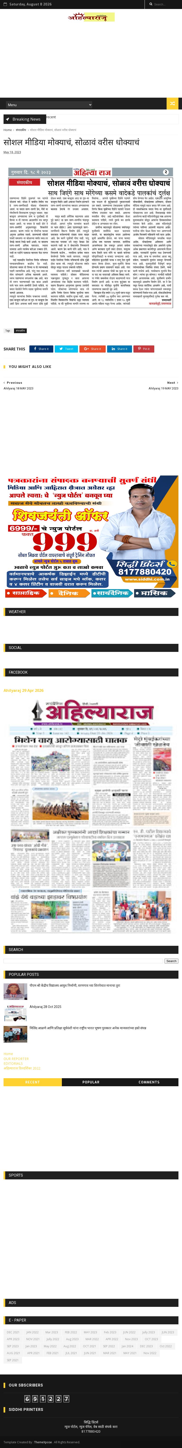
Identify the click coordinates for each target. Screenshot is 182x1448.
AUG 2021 (13, 1353)
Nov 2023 (131, 1339)
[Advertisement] (91, 61)
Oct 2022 (166, 1346)
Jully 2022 (53, 1339)
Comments (149, 1082)
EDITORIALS (13, 1063)
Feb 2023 (110, 1332)
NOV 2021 (33, 1339)
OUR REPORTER (16, 1058)
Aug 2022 (70, 1346)
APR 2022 (112, 1339)
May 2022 (50, 1346)
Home (8, 130)
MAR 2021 (110, 1353)
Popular (91, 1082)
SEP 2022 (109, 1346)
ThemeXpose (43, 1442)
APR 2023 (13, 1339)
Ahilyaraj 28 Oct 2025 (45, 1007)
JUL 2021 (71, 1353)
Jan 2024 (127, 1346)
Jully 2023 (148, 1332)
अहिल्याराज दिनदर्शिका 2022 (22, 1068)
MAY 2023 (90, 1332)
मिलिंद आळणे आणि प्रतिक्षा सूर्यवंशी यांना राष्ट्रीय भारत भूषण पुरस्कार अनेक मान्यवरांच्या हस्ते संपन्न (88, 1028)
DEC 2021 (13, 1332)
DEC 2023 (146, 1346)
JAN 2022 (33, 1332)
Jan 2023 (31, 1346)
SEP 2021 (13, 1360)
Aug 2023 (72, 1339)
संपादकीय (21, 130)
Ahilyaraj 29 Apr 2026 (23, 690)
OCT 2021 (89, 1346)
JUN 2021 (90, 1353)
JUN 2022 (129, 1332)
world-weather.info (90, 622)
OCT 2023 (151, 1339)
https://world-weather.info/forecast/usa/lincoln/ (91, 627)
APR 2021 (33, 1353)
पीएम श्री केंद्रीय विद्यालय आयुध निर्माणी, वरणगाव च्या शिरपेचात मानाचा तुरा (75, 985)
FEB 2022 (71, 1332)
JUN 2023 (168, 1332)
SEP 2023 (13, 1346)
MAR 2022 (92, 1339)
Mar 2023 (52, 1332)
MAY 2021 (130, 1353)
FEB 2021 (53, 1353)
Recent (32, 1082)
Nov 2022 (150, 1353)
